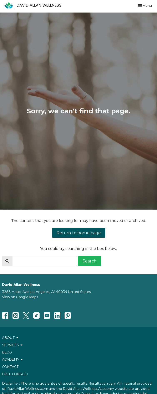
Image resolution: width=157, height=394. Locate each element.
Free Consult (15, 374)
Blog (7, 352)
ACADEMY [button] (12, 359)
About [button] (10, 338)
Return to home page (78, 232)
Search (89, 261)
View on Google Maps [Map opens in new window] (20, 297)
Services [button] (12, 345)
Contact (10, 367)
